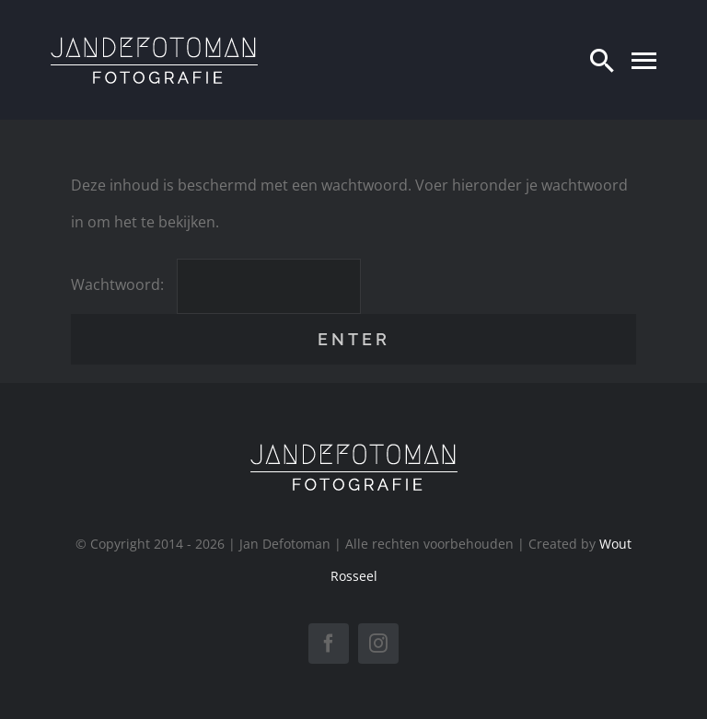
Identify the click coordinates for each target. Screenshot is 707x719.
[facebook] (328, 643)
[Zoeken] (602, 59)
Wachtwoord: (216, 284)
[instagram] (378, 643)
